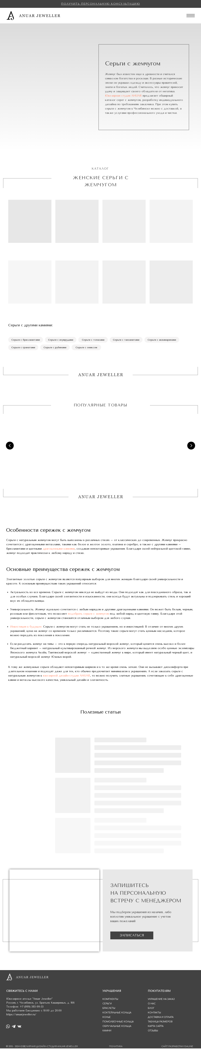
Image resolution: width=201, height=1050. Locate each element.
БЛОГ (151, 1009)
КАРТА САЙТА (156, 1027)
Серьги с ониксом (88, 348)
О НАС (152, 1005)
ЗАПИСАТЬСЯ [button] (132, 937)
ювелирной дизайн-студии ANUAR (66, 677)
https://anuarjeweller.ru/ (21, 1016)
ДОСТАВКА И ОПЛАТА (161, 1018)
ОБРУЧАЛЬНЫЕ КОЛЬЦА (116, 1027)
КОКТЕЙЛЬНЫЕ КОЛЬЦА (116, 1014)
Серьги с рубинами (56, 348)
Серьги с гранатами (24, 348)
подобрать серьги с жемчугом (88, 615)
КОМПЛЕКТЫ (110, 1000)
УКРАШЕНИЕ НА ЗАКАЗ (161, 1000)
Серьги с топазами (95, 340)
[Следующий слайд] (191, 447)
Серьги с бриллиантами (26, 340)
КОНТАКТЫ (154, 1014)
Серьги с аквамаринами (166, 340)
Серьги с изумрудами (62, 340)
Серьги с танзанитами (129, 340)
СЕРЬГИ (107, 1005)
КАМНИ (106, 1032)
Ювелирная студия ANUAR (123, 95)
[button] (100, 3)
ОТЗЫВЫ (153, 1032)
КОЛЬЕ (106, 1018)
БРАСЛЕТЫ (108, 1009)
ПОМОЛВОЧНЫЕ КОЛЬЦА (118, 1023)
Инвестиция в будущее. (26, 628)
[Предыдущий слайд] (10, 447)
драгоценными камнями (59, 550)
